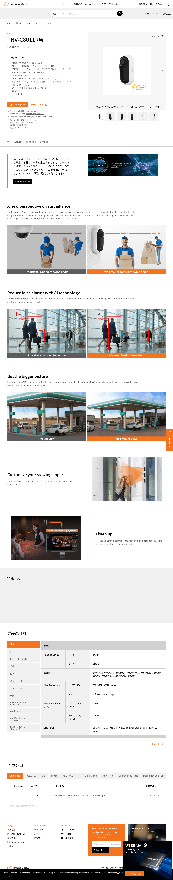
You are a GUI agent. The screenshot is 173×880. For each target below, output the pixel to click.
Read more (6, 876)
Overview (18, 141)
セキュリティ (16, 688)
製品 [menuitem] (54, 13)
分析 (12, 673)
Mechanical (15, 711)
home (9, 23)
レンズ (13, 651)
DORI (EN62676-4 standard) (18, 727)
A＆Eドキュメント (71, 775)
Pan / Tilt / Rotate (18, 658)
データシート (39, 104)
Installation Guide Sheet (154, 775)
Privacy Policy (97, 834)
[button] (63, 4)
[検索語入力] (91, 13)
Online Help (107, 775)
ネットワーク (16, 680)
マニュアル (31, 775)
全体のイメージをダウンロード (147, 106)
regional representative (35, 113)
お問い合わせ (17, 104)
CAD (44, 775)
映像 (12, 644)
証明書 (54, 775)
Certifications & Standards (17, 719)
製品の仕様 (31, 141)
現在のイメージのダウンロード (112, 106)
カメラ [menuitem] (29, 23)
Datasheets (15, 775)
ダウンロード (46, 141)
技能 (12, 666)
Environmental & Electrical (18, 703)
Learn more (22, 181)
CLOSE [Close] (168, 844)
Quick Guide (91, 775)
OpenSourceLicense (128, 775)
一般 (12, 695)
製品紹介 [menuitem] (19, 23)
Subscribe (101, 850)
